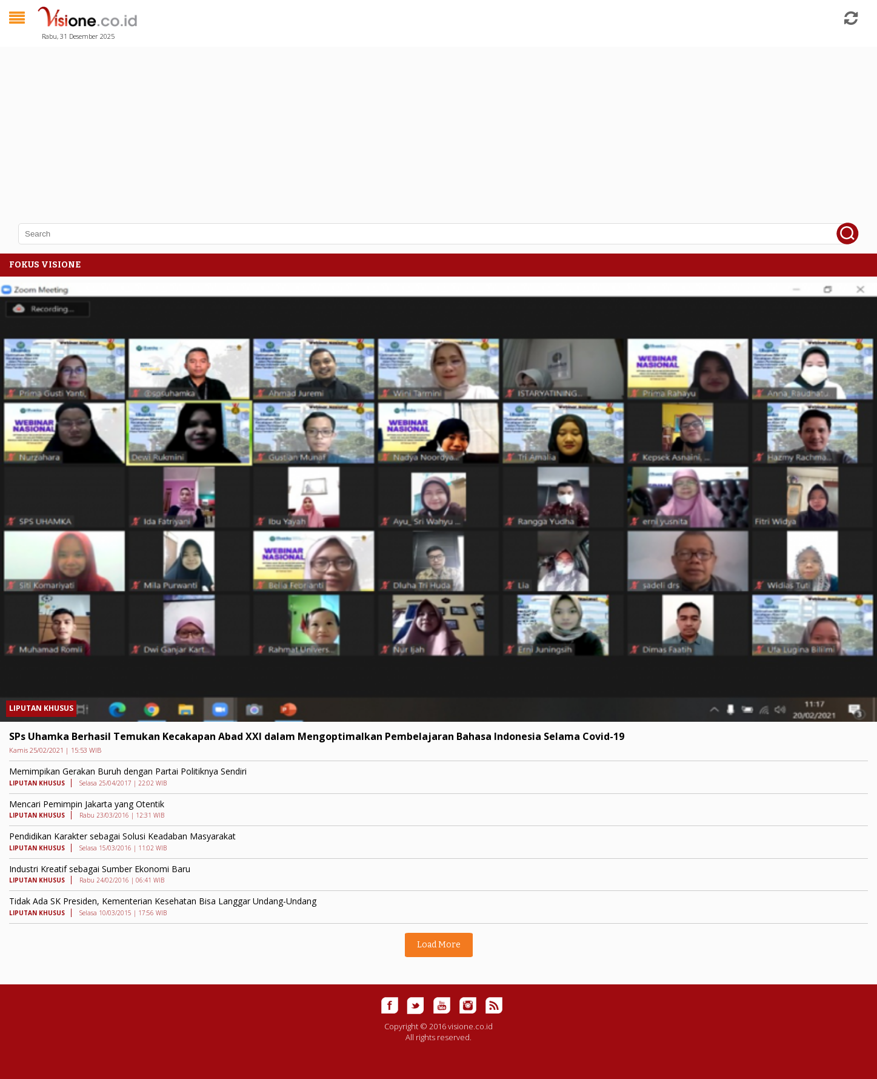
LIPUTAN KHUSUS (41, 708)
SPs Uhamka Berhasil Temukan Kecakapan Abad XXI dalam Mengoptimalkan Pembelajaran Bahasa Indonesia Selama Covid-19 (316, 736)
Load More (439, 945)
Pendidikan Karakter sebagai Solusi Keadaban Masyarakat (122, 836)
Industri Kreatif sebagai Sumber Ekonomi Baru (99, 869)
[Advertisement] (363, 127)
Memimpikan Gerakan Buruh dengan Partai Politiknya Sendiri (128, 771)
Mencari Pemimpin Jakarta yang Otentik (86, 804)
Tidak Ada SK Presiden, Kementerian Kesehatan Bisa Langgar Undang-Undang (162, 901)
